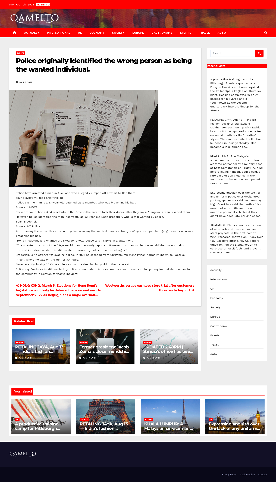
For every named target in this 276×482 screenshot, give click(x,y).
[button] (265, 32)
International (58, 32)
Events (185, 32)
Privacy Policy (228, 474)
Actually (31, 32)
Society (118, 32)
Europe (138, 32)
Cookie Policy (247, 474)
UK (80, 32)
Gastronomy (162, 32)
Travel (204, 32)
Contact (262, 474)
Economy (97, 32)
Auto (222, 32)
